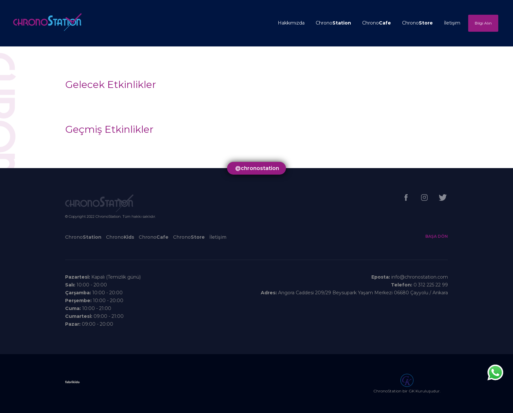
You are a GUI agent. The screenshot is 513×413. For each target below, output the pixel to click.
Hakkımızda (291, 23)
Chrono (333, 23)
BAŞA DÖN (436, 236)
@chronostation (257, 168)
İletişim (452, 23)
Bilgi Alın (483, 23)
